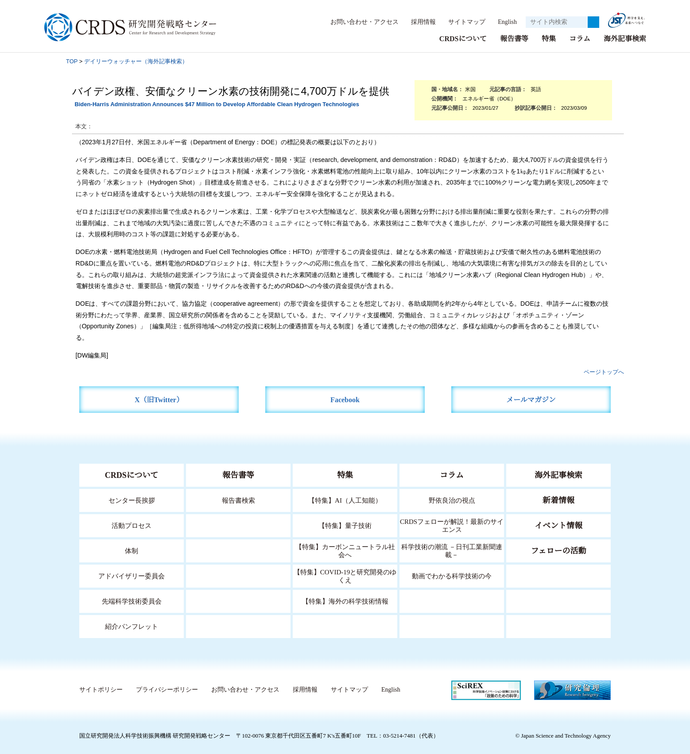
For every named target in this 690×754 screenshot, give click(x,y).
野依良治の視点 (452, 499)
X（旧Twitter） (159, 399)
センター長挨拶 (132, 499)
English (504, 21)
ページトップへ (604, 371)
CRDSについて (462, 38)
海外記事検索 (625, 38)
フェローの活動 (558, 550)
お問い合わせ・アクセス (360, 21)
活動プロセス (131, 525)
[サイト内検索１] (557, 22)
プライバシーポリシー (167, 689)
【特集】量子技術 (345, 525)
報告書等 (514, 38)
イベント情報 (558, 525)
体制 (131, 550)
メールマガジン (531, 399)
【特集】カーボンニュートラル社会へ (345, 550)
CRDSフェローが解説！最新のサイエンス (452, 525)
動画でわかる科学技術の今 (452, 575)
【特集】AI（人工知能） (345, 499)
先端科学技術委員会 (132, 600)
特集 (549, 38)
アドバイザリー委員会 (131, 575)
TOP (72, 61)
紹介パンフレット (131, 626)
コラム (579, 38)
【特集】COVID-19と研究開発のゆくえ (345, 575)
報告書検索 (238, 499)
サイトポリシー (100, 689)
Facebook (345, 399)
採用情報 (419, 21)
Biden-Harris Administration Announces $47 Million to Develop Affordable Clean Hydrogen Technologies (216, 103)
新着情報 (558, 500)
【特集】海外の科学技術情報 (345, 600)
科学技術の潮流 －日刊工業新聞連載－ (452, 550)
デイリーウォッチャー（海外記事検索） (136, 61)
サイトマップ (462, 21)
